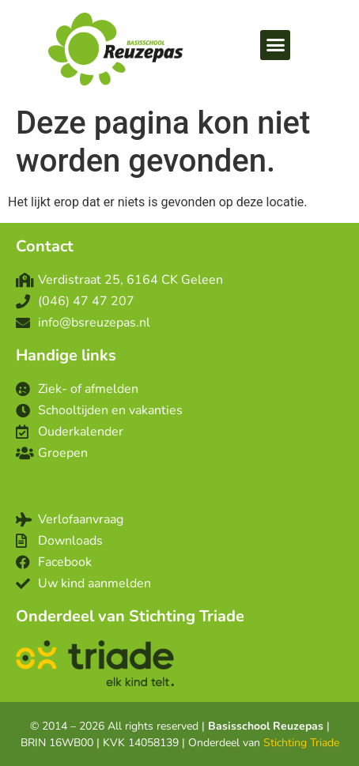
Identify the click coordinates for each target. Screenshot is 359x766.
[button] (275, 45)
